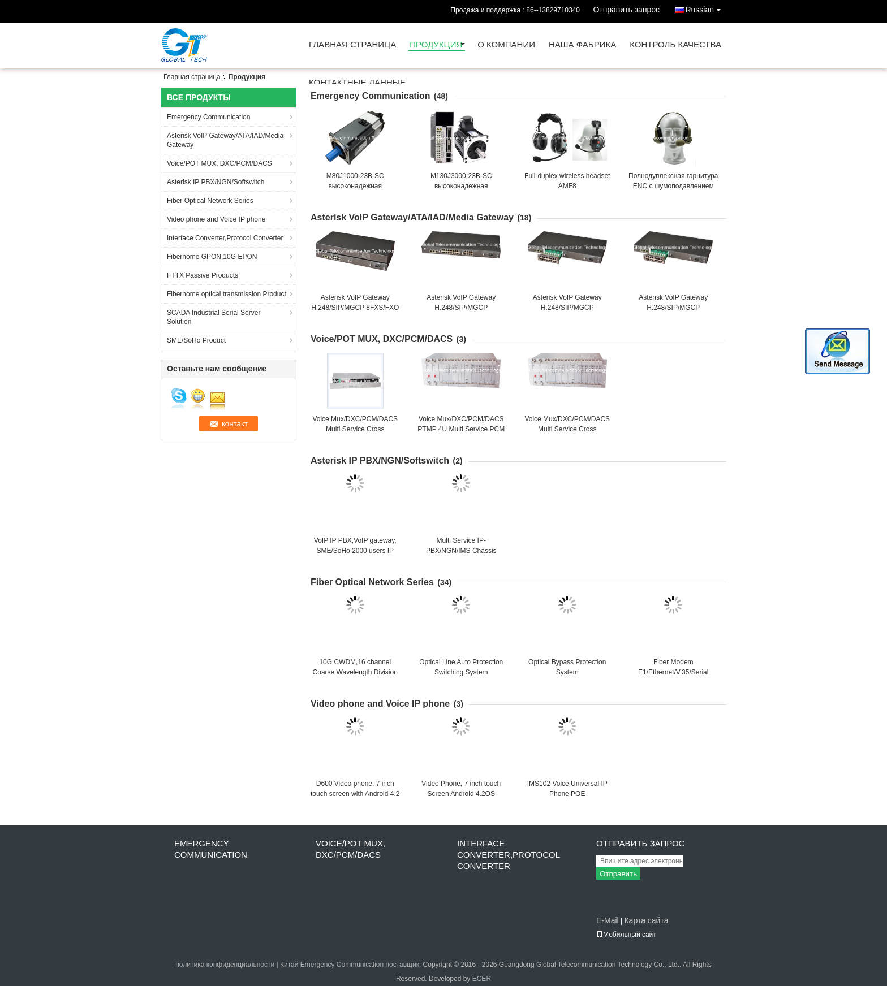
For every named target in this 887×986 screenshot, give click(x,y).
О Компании (506, 45)
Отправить (618, 874)
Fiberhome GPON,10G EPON (212, 257)
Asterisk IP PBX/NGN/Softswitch (216, 182)
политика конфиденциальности (224, 964)
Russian (705, 7)
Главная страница (352, 45)
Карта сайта (646, 920)
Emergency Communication (208, 117)
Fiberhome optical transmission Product (226, 294)
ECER (481, 979)
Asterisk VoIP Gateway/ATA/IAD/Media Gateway (225, 140)
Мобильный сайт (626, 935)
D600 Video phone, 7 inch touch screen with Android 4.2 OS (355, 794)
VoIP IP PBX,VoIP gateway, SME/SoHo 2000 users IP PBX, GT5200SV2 (355, 551)
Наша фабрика (582, 45)
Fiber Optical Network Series (210, 201)
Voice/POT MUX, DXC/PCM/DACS (219, 163)
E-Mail (607, 920)
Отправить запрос (626, 9)
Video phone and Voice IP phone (216, 219)
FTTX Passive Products (202, 275)
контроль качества (675, 45)
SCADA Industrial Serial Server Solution (213, 317)
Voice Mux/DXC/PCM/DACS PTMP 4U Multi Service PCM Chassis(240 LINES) (461, 429)
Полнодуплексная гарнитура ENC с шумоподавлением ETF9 (673, 186)
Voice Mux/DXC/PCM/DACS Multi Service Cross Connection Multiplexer (355, 429)
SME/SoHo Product (196, 340)
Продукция (436, 45)
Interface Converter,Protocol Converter (225, 238)
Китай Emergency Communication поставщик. (351, 964)
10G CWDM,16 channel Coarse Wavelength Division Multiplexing (355, 672)
